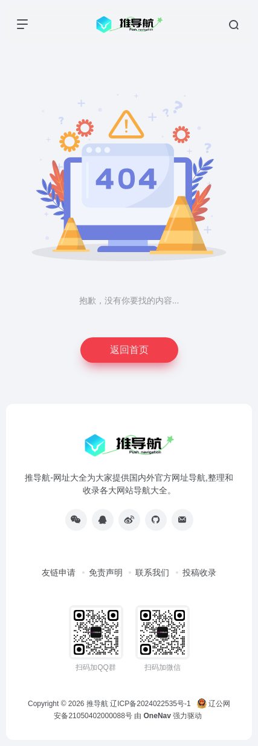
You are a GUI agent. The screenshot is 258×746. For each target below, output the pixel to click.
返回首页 (129, 350)
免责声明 (106, 572)
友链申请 (59, 572)
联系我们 (152, 572)
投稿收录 (199, 572)
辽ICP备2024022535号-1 (151, 703)
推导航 (97, 703)
